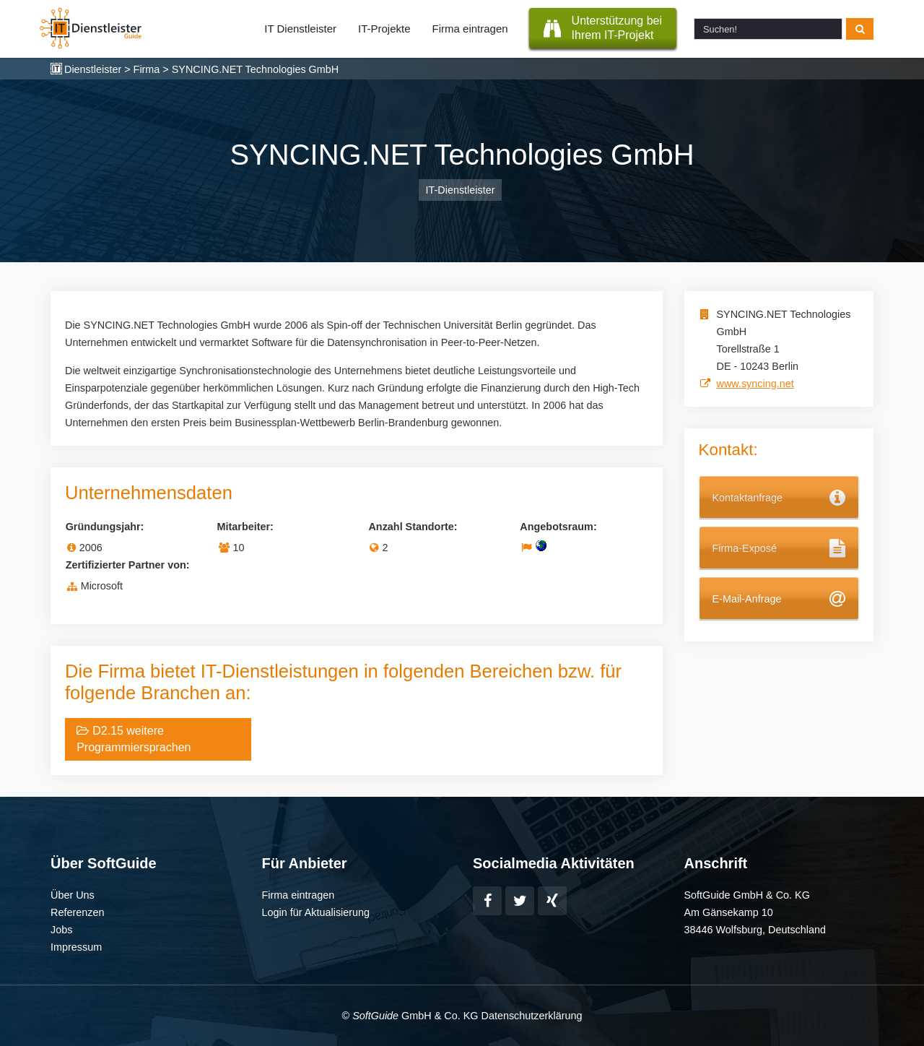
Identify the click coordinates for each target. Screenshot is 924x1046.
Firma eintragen (470, 28)
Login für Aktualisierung (316, 912)
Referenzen (77, 912)
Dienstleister (92, 69)
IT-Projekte (384, 28)
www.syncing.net (755, 383)
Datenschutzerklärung (531, 1015)
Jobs (61, 929)
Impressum (76, 947)
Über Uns (73, 895)
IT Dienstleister (300, 28)
